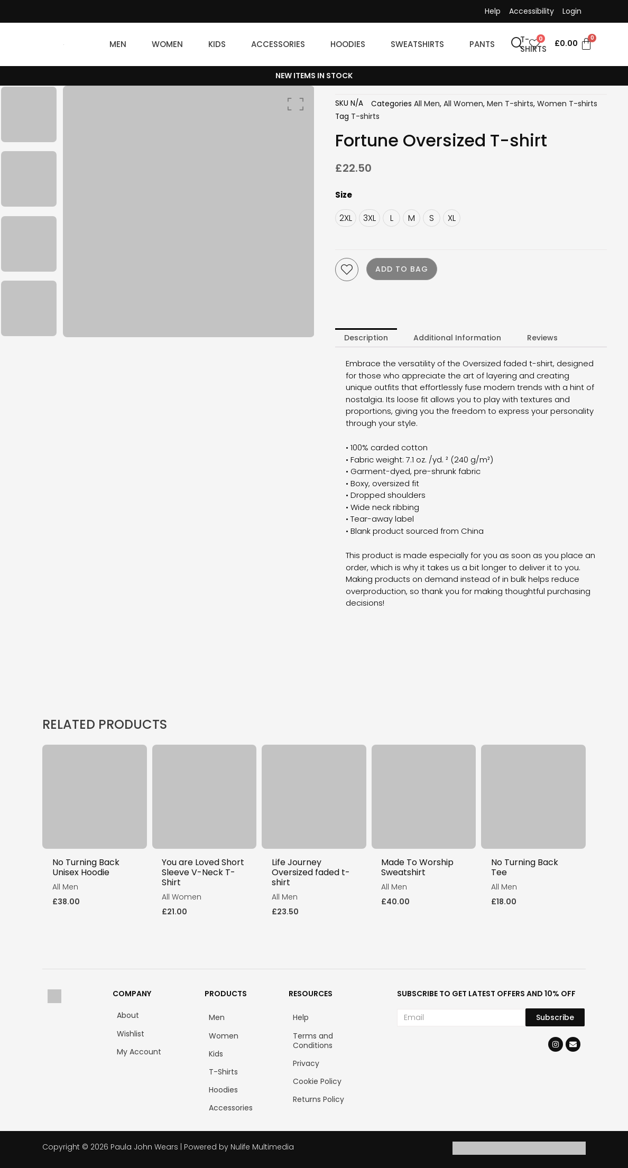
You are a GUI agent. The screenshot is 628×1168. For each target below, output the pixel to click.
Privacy (306, 1063)
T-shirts (365, 116)
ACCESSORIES (278, 44)
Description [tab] (366, 337)
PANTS (482, 44)
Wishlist (130, 1033)
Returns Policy (318, 1098)
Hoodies (223, 1089)
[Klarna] (552, 1151)
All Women (463, 103)
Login (571, 11)
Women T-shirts (567, 103)
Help (493, 11)
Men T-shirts (510, 103)
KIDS (217, 44)
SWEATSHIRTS (417, 44)
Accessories (231, 1107)
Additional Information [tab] (457, 337)
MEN (117, 44)
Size (343, 194)
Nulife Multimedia (262, 1146)
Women (223, 1035)
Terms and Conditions (313, 1040)
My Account (139, 1051)
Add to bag (401, 269)
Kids (216, 1053)
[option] (29, 114)
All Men (427, 103)
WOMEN (167, 44)
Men (217, 1017)
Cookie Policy (317, 1081)
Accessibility (531, 11)
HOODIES (347, 44)
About (128, 1014)
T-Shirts (223, 1071)
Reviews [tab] (542, 337)
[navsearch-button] (517, 44)
